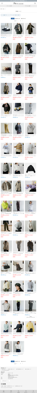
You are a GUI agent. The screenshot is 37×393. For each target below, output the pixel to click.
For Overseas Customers (5, 370)
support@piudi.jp (10, 378)
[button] (22, 21)
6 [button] (20, 20)
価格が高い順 (23, 18)
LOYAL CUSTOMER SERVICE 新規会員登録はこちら (18, 0)
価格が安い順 (17, 18)
